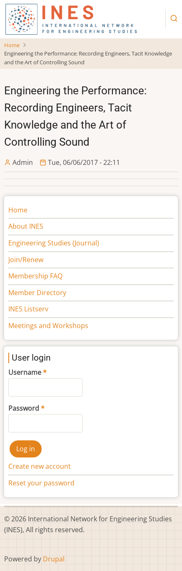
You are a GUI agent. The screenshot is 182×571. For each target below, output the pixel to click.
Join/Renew (25, 259)
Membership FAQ (35, 275)
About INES (25, 226)
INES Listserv (28, 308)
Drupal (54, 558)
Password (23, 408)
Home (12, 45)
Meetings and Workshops (48, 325)
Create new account (39, 466)
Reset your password (41, 483)
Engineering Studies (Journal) (53, 243)
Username (24, 372)
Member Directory (37, 292)
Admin (22, 162)
